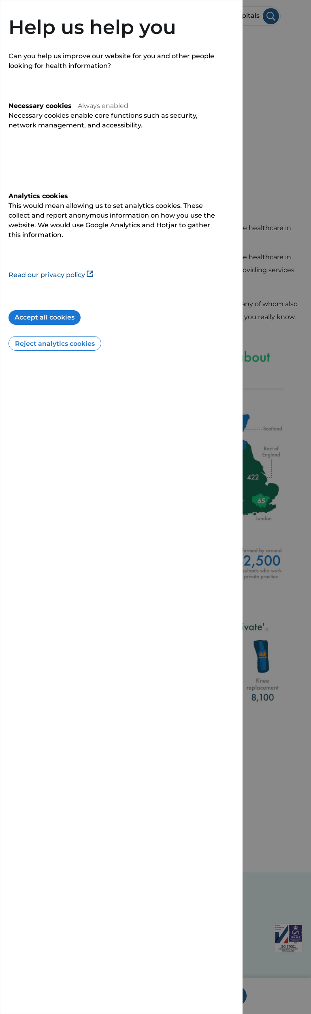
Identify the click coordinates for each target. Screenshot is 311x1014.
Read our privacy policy (51, 275)
